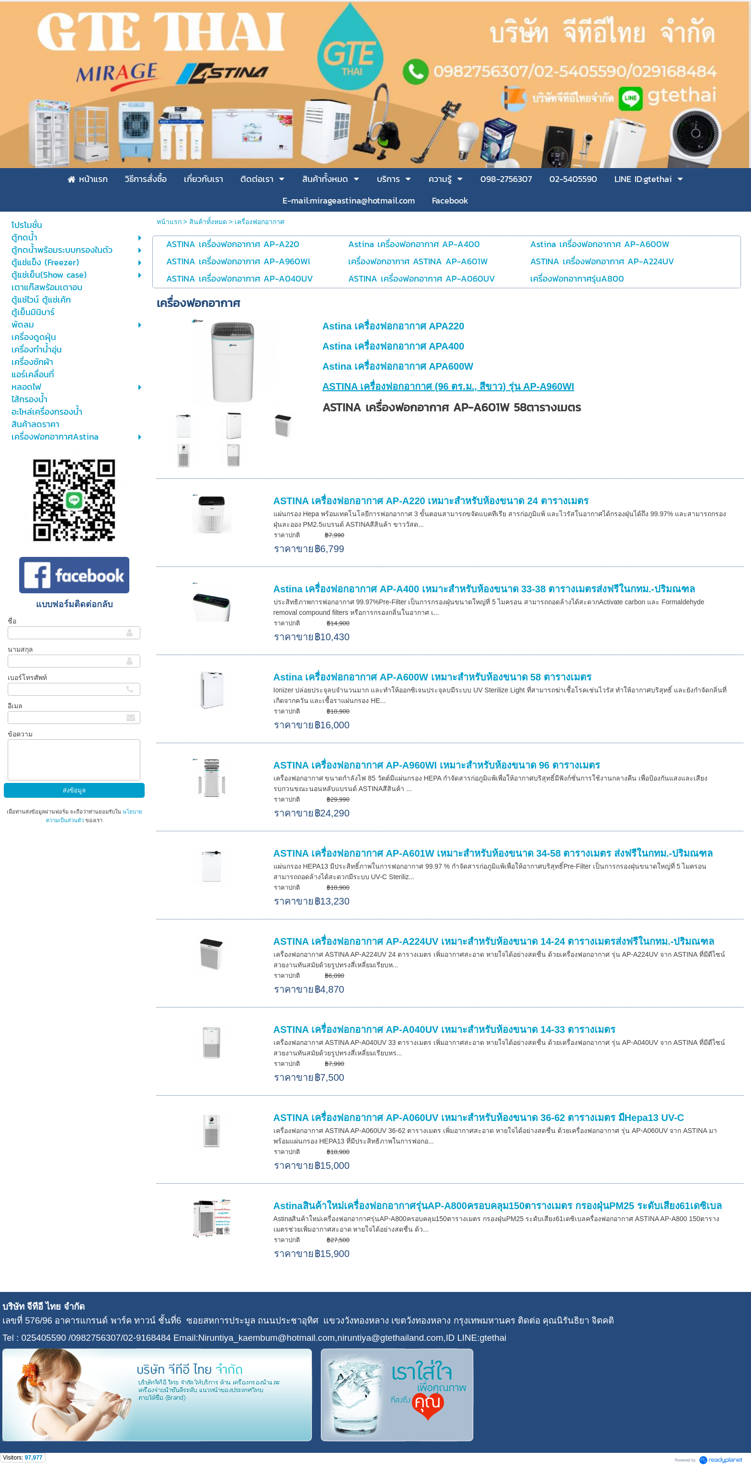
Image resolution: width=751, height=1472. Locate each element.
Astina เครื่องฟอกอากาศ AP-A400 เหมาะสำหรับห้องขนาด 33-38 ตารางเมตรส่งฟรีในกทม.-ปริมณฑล (484, 589)
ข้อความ (20, 734)
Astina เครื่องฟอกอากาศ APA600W (397, 366)
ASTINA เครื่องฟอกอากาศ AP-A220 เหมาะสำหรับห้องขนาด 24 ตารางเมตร (431, 501)
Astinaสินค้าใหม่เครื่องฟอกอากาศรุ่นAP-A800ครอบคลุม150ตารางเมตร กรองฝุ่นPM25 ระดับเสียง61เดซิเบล (497, 1205)
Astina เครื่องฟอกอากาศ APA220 (393, 326)
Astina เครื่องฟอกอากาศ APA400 (393, 346)
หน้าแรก (169, 222)
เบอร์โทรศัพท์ (27, 677)
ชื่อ (12, 621)
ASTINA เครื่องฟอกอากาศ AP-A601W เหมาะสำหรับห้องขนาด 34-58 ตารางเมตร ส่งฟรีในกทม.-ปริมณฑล (493, 853)
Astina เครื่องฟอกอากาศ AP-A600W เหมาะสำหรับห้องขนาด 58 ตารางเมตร (432, 677)
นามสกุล (20, 649)
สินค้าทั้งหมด (208, 222)
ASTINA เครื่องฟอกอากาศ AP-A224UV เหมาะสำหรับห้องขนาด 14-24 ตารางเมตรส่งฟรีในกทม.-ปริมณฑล (494, 941)
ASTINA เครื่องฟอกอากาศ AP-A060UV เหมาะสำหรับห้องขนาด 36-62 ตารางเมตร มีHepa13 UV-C (478, 1117)
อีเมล (15, 706)
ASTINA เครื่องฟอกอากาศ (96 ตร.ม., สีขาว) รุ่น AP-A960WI (448, 386)
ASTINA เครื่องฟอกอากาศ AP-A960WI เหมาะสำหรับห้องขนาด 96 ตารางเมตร (436, 765)
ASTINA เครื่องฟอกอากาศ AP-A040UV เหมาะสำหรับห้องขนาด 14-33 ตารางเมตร (444, 1029)
